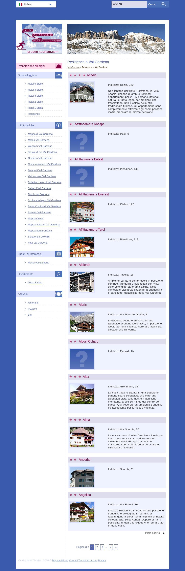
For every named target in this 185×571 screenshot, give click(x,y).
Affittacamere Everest (94, 194)
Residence (34, 114)
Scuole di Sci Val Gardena (42, 152)
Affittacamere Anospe (90, 124)
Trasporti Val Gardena (40, 170)
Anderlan (85, 459)
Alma (86, 419)
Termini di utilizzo (87, 560)
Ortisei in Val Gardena (40, 158)
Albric (83, 304)
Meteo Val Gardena (38, 140)
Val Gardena (74, 67)
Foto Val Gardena (38, 242)
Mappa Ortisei (36, 218)
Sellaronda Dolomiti (39, 236)
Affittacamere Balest (89, 159)
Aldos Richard (88, 341)
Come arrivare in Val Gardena (44, 164)
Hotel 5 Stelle (35, 83)
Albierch (84, 264)
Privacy (102, 560)
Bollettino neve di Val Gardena (45, 182)
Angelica (85, 495)
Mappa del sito (60, 560)
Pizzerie (32, 308)
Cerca (152, 4)
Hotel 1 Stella (35, 107)
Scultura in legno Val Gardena (44, 200)
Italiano (28, 4)
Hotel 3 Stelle (35, 95)
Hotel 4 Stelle (35, 89)
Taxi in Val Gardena (39, 194)
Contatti (73, 560)
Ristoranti (33, 302)
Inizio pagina (152, 532)
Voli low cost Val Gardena (42, 176)
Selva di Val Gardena (39, 188)
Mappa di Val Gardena (40, 134)
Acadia (92, 75)
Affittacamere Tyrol (92, 229)
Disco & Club (35, 282)
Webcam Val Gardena (40, 146)
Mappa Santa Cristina (40, 230)
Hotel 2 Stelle (35, 101)
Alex (86, 376)
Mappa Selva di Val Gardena (44, 224)
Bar (30, 314)
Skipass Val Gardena (39, 212)
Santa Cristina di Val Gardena (44, 206)
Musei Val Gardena (38, 262)
